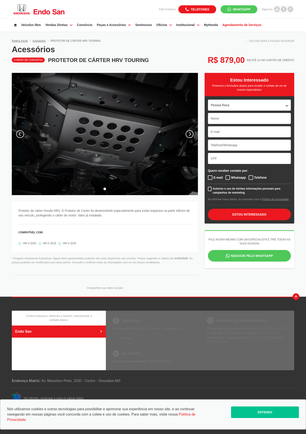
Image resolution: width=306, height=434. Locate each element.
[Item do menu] (15, 25)
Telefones (200, 9)
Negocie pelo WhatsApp (252, 256)
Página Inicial (20, 40)
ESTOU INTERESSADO (249, 214)
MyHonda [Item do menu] (211, 25)
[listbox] (249, 105)
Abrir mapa (126, 338)
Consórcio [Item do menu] (84, 25)
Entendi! (265, 412)
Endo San (59, 331)
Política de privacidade (275, 199)
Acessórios (39, 40)
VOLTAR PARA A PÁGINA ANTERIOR (271, 41)
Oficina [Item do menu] (164, 25)
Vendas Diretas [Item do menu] (58, 25)
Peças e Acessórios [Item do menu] (114, 25)
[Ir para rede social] (277, 9)
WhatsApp (241, 9)
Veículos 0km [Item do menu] (31, 25)
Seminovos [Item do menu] (143, 25)
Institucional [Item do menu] (187, 25)
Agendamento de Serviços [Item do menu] (242, 25)
